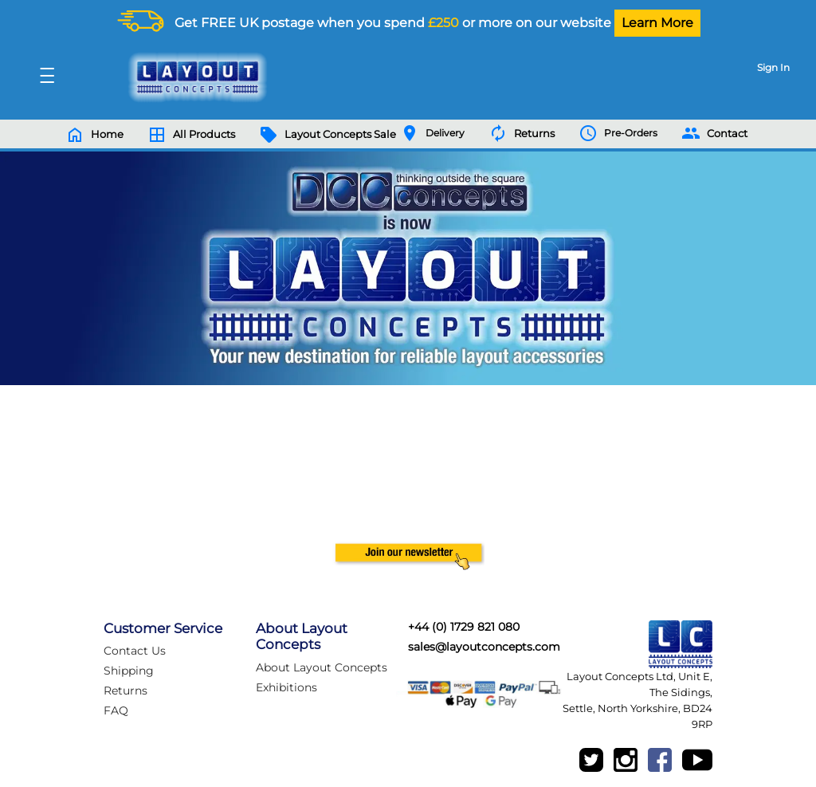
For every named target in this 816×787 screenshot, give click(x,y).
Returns (125, 690)
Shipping (129, 670)
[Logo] (193, 77)
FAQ (116, 710)
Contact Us (135, 650)
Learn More (657, 22)
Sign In (773, 67)
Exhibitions (286, 687)
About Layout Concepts (321, 667)
